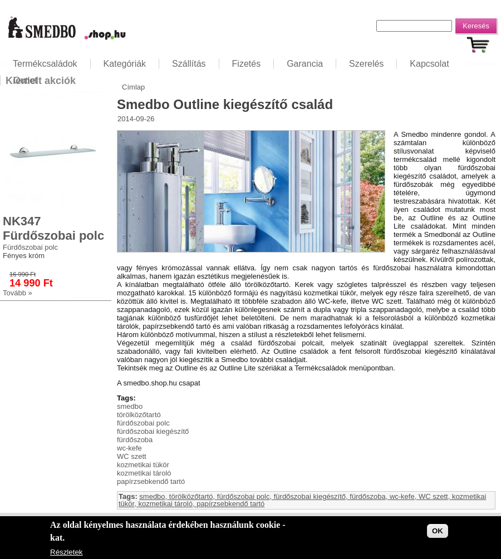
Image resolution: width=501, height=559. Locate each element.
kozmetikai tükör (143, 465)
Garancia (305, 63)
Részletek (66, 552)
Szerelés (366, 63)
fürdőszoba (135, 440)
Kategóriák (125, 63)
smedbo (130, 406)
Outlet (25, 80)
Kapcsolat (429, 63)
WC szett (131, 456)
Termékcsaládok (45, 63)
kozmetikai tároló (144, 473)
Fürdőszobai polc (30, 247)
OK (437, 531)
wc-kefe (129, 448)
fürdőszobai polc (143, 423)
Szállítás (188, 63)
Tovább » (17, 293)
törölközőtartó (139, 414)
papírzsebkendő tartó (151, 481)
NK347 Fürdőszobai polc (53, 228)
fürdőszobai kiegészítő (153, 431)
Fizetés (246, 63)
